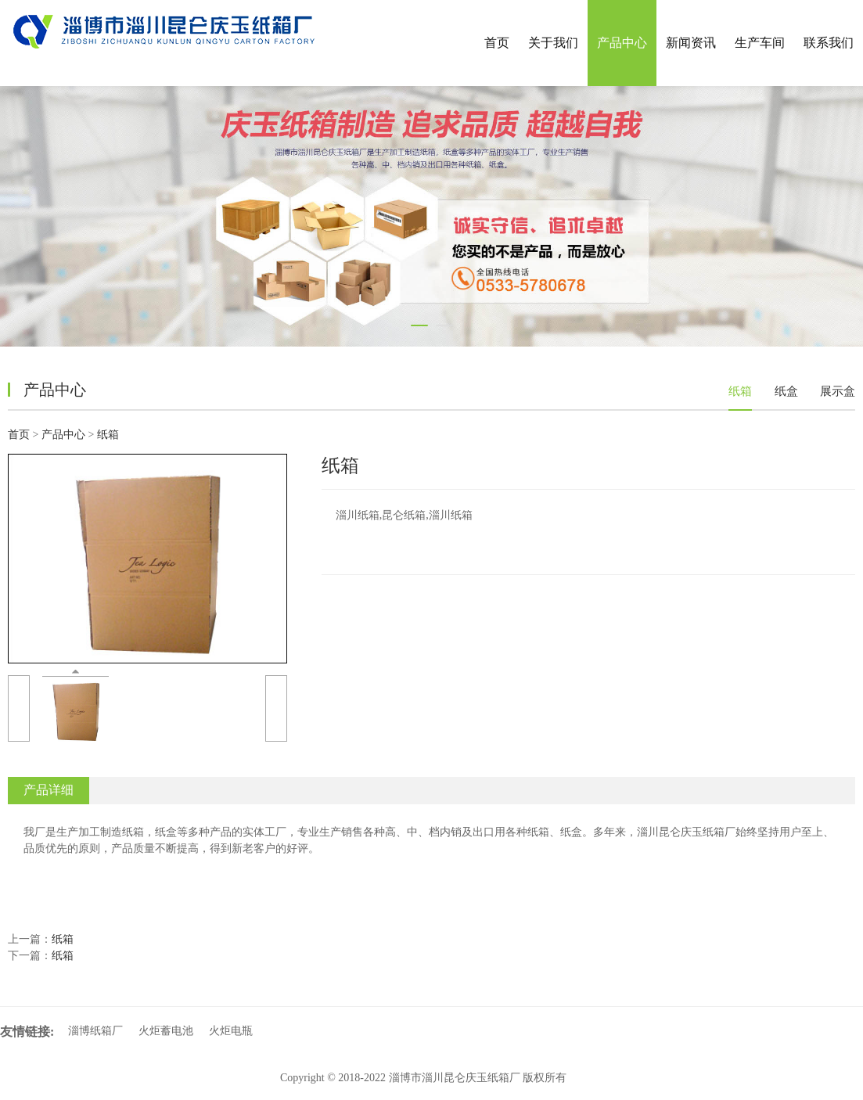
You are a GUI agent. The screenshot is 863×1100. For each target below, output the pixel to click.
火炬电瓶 (231, 1031)
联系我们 (829, 42)
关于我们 (553, 42)
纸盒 (786, 391)
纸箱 (740, 391)
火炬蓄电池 (165, 1031)
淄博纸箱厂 (95, 1031)
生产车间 (760, 42)
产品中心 (622, 42)
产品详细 (48, 789)
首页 (496, 42)
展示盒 (837, 391)
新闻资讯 (691, 42)
